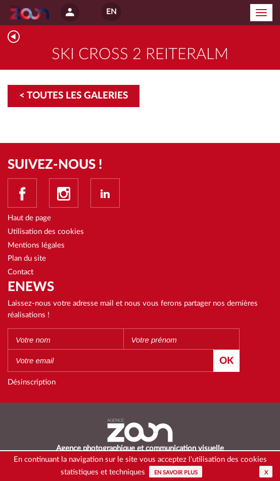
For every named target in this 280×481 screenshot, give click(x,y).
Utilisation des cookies (46, 231)
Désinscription (32, 382)
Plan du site (27, 258)
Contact (20, 272)
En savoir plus (176, 472)
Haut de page (29, 218)
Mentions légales (36, 245)
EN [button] (111, 12)
